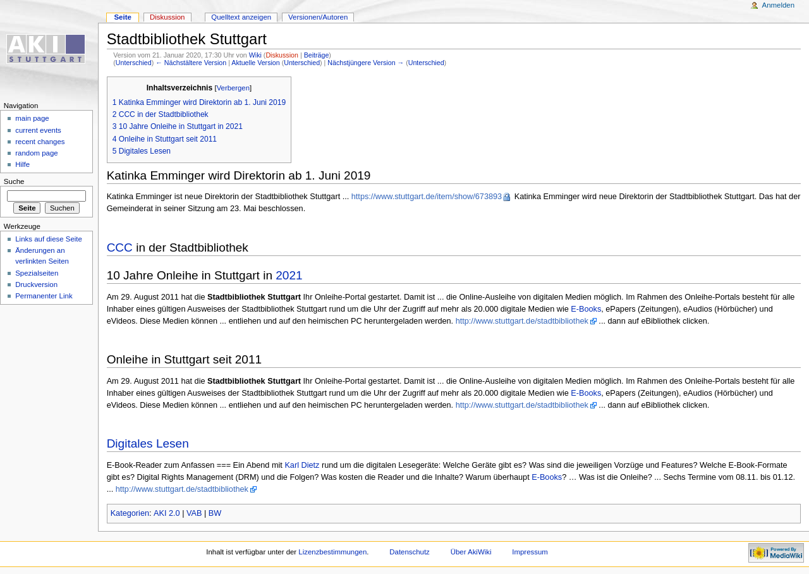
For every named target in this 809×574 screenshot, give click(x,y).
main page (32, 118)
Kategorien (130, 513)
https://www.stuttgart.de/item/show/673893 (426, 196)
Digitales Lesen (148, 443)
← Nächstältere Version (190, 62)
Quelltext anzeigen (241, 17)
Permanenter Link (43, 296)
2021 (289, 275)
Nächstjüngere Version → (365, 62)
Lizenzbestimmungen (332, 552)
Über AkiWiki (471, 552)
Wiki (255, 55)
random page (36, 153)
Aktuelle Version (255, 62)
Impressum (530, 552)
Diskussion (281, 55)
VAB (194, 513)
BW (215, 513)
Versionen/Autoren (318, 17)
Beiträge (316, 55)
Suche (14, 181)
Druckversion (36, 284)
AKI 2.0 (167, 513)
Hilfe (22, 164)
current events (38, 130)
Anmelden (778, 5)
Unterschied (134, 62)
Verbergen (233, 88)
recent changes (39, 141)
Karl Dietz (301, 465)
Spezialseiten (36, 273)
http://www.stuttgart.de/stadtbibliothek (522, 321)
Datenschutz (409, 552)
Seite (122, 17)
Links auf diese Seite (48, 239)
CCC (120, 247)
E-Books (586, 309)
